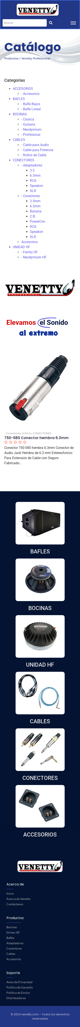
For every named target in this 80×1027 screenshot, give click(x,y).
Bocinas (11, 927)
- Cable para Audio (35, 145)
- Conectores (30, 196)
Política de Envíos (18, 992)
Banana (36, 211)
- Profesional (30, 135)
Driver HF (13, 932)
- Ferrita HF (29, 252)
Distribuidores (16, 998)
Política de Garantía (19, 987)
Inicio (10, 893)
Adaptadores (14, 943)
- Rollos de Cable (33, 155)
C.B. (33, 216)
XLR (33, 191)
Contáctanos (14, 904)
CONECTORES (23, 160)
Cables (10, 953)
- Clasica (27, 119)
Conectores (14, 948)
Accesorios (29, 242)
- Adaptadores (31, 165)
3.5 (32, 170)
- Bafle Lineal (31, 109)
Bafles (10, 938)
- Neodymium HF (34, 257)
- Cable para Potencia (37, 150)
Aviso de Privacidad (19, 982)
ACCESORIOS (23, 89)
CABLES (19, 140)
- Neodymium (31, 129)
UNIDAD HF (21, 247)
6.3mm (35, 175)
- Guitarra (28, 124)
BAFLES (19, 99)
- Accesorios (30, 94)
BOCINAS (20, 114)
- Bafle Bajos (30, 104)
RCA (33, 181)
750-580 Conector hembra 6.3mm (36, 437)
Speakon (36, 186)
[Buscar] (25, 23)
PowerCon (37, 221)
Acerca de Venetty (18, 899)
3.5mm (35, 201)
